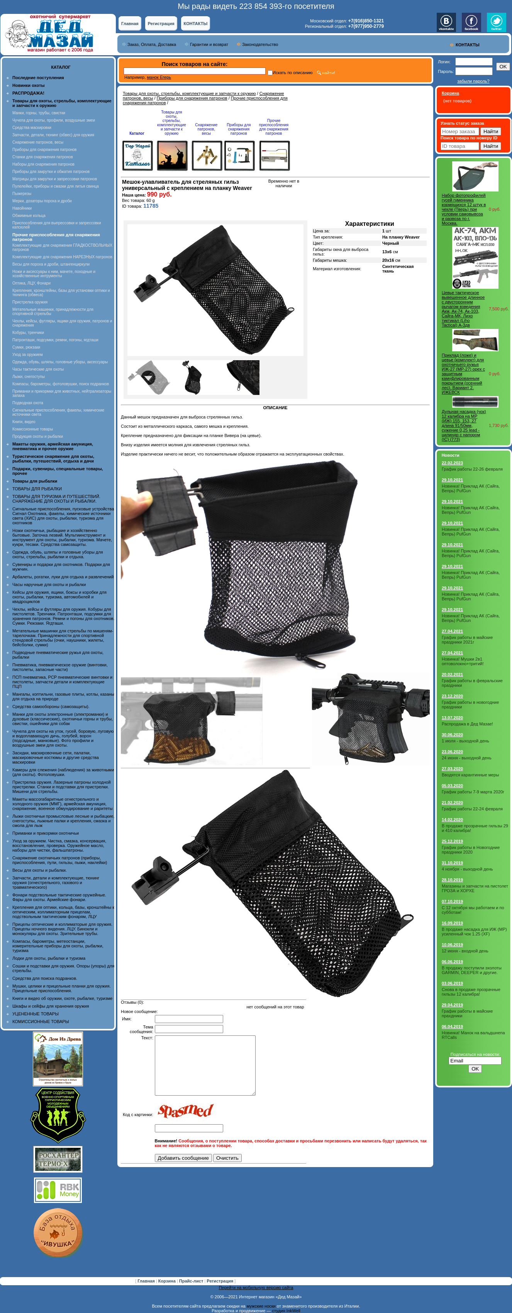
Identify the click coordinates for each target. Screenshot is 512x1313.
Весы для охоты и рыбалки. (39, 870)
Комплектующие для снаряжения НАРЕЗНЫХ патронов (62, 257)
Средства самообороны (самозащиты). (51, 706)
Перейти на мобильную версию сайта (256, 1287)
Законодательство (260, 44)
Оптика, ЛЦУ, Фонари (31, 283)
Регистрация (161, 23)
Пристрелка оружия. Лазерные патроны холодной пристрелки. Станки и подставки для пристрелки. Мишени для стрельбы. (61, 787)
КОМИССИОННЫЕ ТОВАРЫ (40, 1021)
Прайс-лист (192, 1281)
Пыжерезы (21, 193)
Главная (130, 23)
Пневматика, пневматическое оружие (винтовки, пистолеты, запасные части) (60, 667)
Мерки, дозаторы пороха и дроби (42, 201)
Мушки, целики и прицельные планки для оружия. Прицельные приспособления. (61, 988)
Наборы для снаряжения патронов (43, 164)
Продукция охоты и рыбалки (37, 436)
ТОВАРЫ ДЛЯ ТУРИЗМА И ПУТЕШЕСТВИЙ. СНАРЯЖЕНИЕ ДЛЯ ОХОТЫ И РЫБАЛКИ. (56, 498)
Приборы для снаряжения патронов (44, 149)
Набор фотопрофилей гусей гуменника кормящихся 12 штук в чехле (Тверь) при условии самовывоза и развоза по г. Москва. (464, 209)
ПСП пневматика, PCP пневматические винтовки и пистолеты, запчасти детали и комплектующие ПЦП (62, 682)
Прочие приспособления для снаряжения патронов (273, 127)
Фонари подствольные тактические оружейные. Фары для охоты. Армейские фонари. (59, 897)
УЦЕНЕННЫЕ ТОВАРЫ (35, 1013)
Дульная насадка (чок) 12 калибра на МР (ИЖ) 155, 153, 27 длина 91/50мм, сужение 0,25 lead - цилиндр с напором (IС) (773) (464, 425)
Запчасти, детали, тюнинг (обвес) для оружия (53, 135)
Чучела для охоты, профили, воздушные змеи (53, 120)
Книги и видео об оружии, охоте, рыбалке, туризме (62, 998)
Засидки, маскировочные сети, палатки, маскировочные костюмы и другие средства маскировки (55, 757)
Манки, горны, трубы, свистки (38, 113)
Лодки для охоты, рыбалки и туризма (48, 958)
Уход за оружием (27, 354)
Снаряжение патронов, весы (37, 142)
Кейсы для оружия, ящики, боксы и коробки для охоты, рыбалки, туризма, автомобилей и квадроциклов (59, 597)
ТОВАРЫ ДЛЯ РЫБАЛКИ (37, 488)
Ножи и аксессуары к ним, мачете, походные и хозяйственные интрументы (53, 273)
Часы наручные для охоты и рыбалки (49, 584)
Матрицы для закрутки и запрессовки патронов (54, 179)
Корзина (167, 1281)
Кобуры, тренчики (28, 332)
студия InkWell (286, 1310)
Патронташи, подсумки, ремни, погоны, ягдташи (55, 340)
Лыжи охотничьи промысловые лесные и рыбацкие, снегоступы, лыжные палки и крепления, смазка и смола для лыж (63, 821)
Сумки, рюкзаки (26, 347)
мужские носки (261, 1306)
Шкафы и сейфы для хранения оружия (50, 1006)
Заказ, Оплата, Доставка (151, 44)
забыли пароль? (473, 81)
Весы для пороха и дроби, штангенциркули (51, 264)
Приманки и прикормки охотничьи (45, 833)
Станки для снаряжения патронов (42, 157)
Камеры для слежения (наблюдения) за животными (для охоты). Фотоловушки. (63, 772)
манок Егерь (159, 77)
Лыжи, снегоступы (28, 376)
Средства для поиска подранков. (44, 978)
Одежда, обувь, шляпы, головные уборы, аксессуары (60, 362)
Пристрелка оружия (29, 302)
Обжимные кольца (29, 215)
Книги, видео (24, 422)
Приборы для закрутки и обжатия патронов (51, 171)
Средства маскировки (31, 127)
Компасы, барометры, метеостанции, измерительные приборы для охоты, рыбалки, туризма (57, 946)
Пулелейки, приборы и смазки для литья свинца (55, 186)
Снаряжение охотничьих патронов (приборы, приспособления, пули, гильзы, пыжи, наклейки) (59, 860)
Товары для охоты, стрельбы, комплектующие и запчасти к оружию (189, 93)
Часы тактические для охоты (38, 369)
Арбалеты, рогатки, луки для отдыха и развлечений (63, 576)
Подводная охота (27, 403)
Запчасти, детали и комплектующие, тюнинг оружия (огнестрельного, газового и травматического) (55, 882)
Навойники (22, 208)
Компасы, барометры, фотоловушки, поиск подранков (60, 384)
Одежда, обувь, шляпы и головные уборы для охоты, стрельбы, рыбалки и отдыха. (57, 554)
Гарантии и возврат (209, 44)
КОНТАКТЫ (196, 23)
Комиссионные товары (32, 429)
